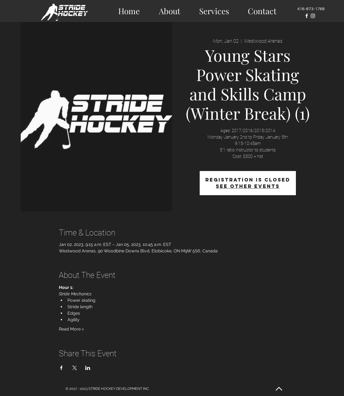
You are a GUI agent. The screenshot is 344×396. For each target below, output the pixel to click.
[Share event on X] (74, 368)
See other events (248, 186)
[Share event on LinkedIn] (87, 368)
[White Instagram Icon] (313, 16)
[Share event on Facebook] (61, 368)
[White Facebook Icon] (307, 16)
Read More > (71, 329)
